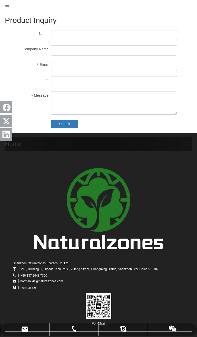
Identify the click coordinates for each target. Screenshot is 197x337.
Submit (64, 124)
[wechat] (98, 306)
